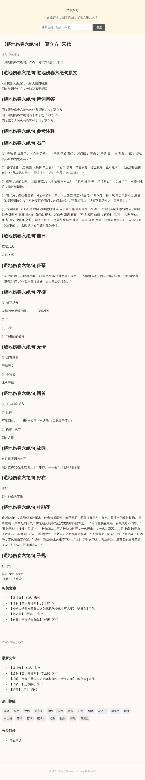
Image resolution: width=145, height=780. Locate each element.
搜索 (99, 27)
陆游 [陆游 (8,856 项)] (63, 718)
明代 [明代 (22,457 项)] (90, 710)
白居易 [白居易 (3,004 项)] (8, 718)
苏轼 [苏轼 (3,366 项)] (19, 718)
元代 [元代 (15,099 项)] (27, 710)
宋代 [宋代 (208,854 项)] (60, 710)
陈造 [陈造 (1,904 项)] (73, 718)
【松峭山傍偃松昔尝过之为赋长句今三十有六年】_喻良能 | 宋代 (52, 608)
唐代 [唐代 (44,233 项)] (50, 710)
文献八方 (72, 10)
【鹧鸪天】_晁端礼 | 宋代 (26, 614)
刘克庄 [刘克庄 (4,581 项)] (38, 710)
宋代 (11, 574)
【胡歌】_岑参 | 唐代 (23, 689)
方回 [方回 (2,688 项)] (80, 710)
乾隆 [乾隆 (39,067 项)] (6, 710)
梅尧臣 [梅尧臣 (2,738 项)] (115, 710)
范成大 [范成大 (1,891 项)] (41, 718)
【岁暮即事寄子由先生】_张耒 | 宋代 (33, 619)
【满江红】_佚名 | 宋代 (24, 597)
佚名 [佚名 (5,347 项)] (16, 710)
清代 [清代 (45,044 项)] (126, 710)
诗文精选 (14, 54)
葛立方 (19, 574)
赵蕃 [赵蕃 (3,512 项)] (52, 718)
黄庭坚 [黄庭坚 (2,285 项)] (85, 718)
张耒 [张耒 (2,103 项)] (70, 710)
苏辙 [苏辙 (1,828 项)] (29, 718)
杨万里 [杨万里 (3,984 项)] (102, 710)
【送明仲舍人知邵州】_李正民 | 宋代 (33, 603)
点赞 (5, 579)
